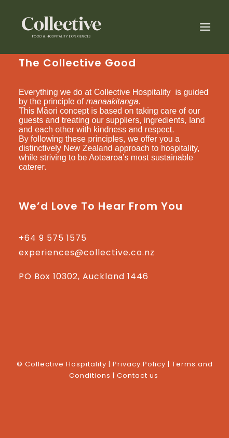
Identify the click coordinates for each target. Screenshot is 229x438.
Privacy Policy (139, 364)
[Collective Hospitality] (62, 27)
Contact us (137, 375)
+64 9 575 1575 (53, 238)
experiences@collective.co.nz (87, 252)
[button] (205, 27)
